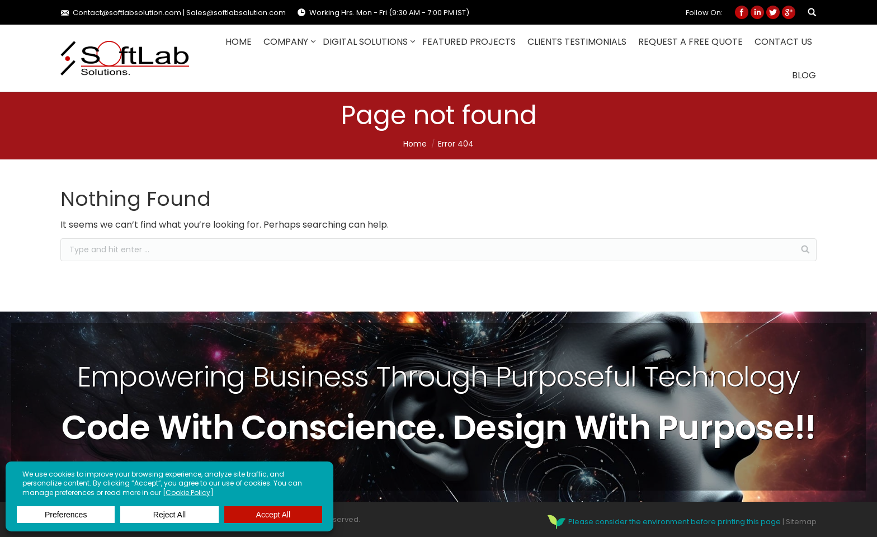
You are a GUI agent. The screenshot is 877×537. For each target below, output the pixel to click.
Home (415, 144)
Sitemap (801, 521)
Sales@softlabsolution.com (236, 12)
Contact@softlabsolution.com (127, 12)
